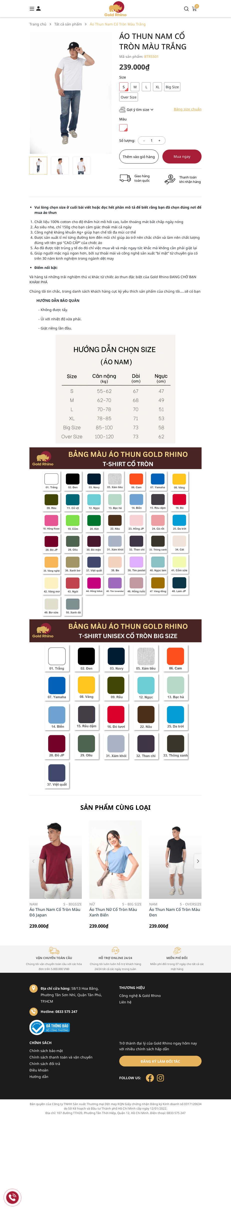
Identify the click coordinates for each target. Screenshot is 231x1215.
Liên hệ (125, 1002)
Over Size (128, 97)
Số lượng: (127, 140)
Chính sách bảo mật (46, 1050)
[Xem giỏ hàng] (194, 8)
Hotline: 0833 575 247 (59, 1011)
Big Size (172, 86)
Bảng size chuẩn (188, 109)
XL (157, 86)
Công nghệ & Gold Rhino (140, 995)
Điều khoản (38, 1070)
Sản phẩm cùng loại (115, 807)
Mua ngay (182, 156)
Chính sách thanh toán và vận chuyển (61, 1057)
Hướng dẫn (38, 1076)
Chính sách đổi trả (44, 1063)
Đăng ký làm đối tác (160, 1061)
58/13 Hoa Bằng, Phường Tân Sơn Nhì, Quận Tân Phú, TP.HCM (71, 995)
